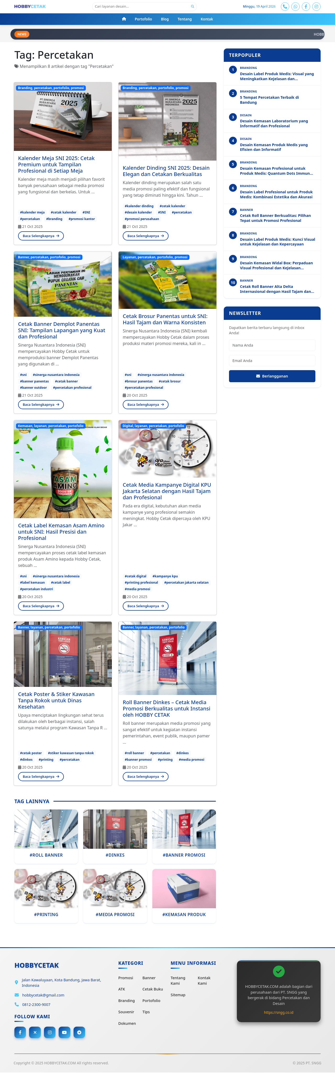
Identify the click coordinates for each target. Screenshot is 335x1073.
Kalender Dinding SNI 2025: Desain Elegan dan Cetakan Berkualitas (166, 171)
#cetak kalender (63, 212)
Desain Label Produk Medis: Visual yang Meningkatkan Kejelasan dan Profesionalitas (277, 76)
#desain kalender (138, 212)
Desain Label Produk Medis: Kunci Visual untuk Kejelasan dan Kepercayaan (277, 242)
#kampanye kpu (165, 576)
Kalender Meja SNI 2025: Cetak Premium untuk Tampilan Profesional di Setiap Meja (56, 164)
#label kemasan (32, 583)
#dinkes (26, 759)
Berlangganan (272, 376)
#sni (23, 375)
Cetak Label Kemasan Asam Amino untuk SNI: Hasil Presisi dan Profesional (61, 532)
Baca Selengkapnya (41, 236)
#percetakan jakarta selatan (186, 583)
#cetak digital (135, 576)
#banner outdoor (33, 388)
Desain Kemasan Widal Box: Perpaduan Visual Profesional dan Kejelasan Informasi (276, 266)
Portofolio (151, 1000)
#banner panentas (34, 381)
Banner (148, 977)
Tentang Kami (178, 980)
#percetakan (30, 219)
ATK (121, 989)
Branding (126, 1000)
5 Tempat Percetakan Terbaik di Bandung (269, 100)
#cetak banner (66, 381)
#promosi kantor (82, 219)
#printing (46, 759)
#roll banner (134, 753)
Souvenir (126, 1012)
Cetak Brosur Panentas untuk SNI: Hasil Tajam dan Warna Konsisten (165, 319)
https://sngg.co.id (278, 1012)
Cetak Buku (152, 989)
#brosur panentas (139, 381)
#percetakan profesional (72, 388)
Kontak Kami (204, 980)
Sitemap (178, 995)
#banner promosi (138, 759)
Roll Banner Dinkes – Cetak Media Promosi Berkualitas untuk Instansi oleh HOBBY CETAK (166, 709)
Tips (146, 1012)
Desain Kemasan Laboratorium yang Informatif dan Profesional (274, 124)
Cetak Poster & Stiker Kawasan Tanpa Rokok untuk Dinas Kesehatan (56, 700)
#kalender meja (32, 212)
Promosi (125, 977)
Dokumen (127, 1023)
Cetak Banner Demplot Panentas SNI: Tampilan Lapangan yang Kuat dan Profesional (61, 330)
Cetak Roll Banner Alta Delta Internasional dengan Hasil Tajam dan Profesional (275, 289)
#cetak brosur (170, 381)
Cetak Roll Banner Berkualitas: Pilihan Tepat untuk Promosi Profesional (275, 218)
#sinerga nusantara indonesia (56, 375)
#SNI (86, 212)
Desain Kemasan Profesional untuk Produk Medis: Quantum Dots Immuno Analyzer (276, 171)
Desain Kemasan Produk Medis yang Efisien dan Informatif (274, 147)
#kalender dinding (139, 206)
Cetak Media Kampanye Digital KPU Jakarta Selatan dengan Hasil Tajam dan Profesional (167, 491)
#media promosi (137, 589)
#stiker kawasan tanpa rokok (71, 753)
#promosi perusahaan (142, 219)
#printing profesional (141, 583)
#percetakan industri (36, 589)
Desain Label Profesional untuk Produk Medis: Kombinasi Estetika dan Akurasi (276, 195)
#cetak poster (31, 753)
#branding (54, 219)
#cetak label (60, 583)
